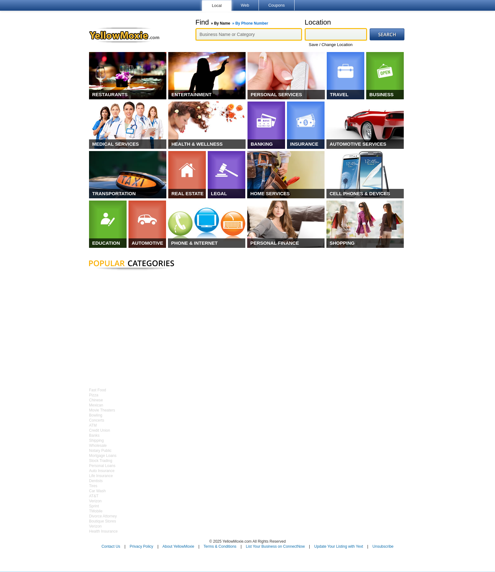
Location (318, 22)
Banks (94, 435)
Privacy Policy (141, 546)
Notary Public (100, 450)
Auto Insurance (102, 471)
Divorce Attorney (103, 516)
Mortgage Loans (102, 455)
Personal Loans (102, 466)
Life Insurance (101, 476)
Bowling (95, 415)
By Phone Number (251, 23)
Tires (93, 486)
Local (217, 5)
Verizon (95, 501)
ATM (93, 425)
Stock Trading (100, 460)
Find (231, 22)
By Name (222, 23)
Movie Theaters (102, 410)
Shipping (96, 440)
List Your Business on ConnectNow (275, 546)
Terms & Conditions (220, 546)
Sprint (94, 506)
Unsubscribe (383, 546)
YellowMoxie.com (127, 35)
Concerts (96, 420)
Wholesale (98, 445)
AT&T (93, 496)
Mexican (96, 405)
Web (245, 5)
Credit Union (99, 430)
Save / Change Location (331, 44)
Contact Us (110, 546)
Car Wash (97, 491)
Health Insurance (103, 531)
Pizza (93, 395)
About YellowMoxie (178, 546)
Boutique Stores (102, 521)
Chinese (96, 400)
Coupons (276, 5)
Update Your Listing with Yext (338, 546)
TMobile (96, 511)
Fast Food (97, 390)
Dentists (96, 481)
